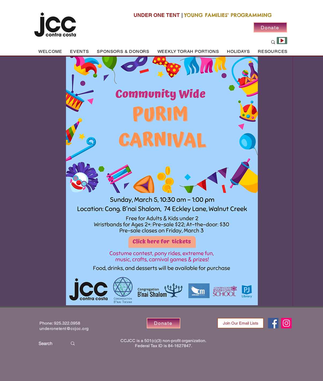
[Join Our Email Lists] (240, 323)
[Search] (49, 343)
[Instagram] (286, 323)
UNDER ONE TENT (157, 15)
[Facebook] (273, 323)
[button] (79, 51)
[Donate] (270, 27)
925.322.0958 (67, 323)
